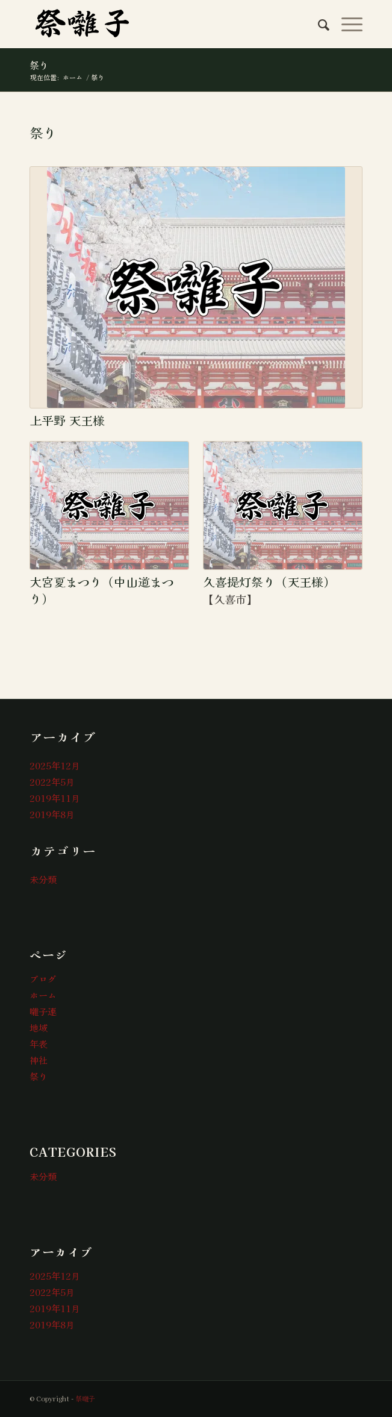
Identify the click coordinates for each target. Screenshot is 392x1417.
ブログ (43, 978)
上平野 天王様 (67, 420)
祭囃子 (85, 1398)
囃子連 (43, 1011)
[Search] (317, 24)
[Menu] (345, 24)
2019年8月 (52, 814)
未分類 (43, 879)
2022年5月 (52, 781)
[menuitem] (317, 24)
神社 (39, 1060)
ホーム (43, 995)
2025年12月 (55, 765)
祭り (39, 65)
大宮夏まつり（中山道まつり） (102, 590)
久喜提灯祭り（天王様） (269, 581)
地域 (39, 1027)
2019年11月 (55, 798)
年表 (39, 1043)
